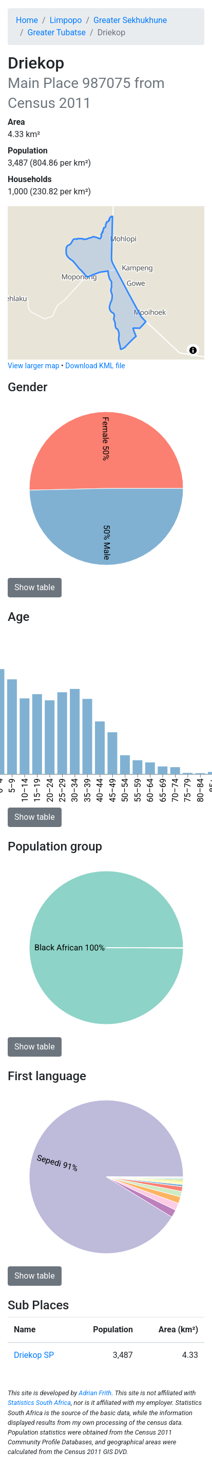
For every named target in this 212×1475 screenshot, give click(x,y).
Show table (34, 587)
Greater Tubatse (57, 32)
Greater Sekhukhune (130, 20)
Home (27, 20)
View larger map (34, 366)
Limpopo (66, 20)
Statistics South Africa (39, 1402)
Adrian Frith (95, 1393)
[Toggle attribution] (193, 350)
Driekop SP (34, 1355)
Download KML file (95, 366)
